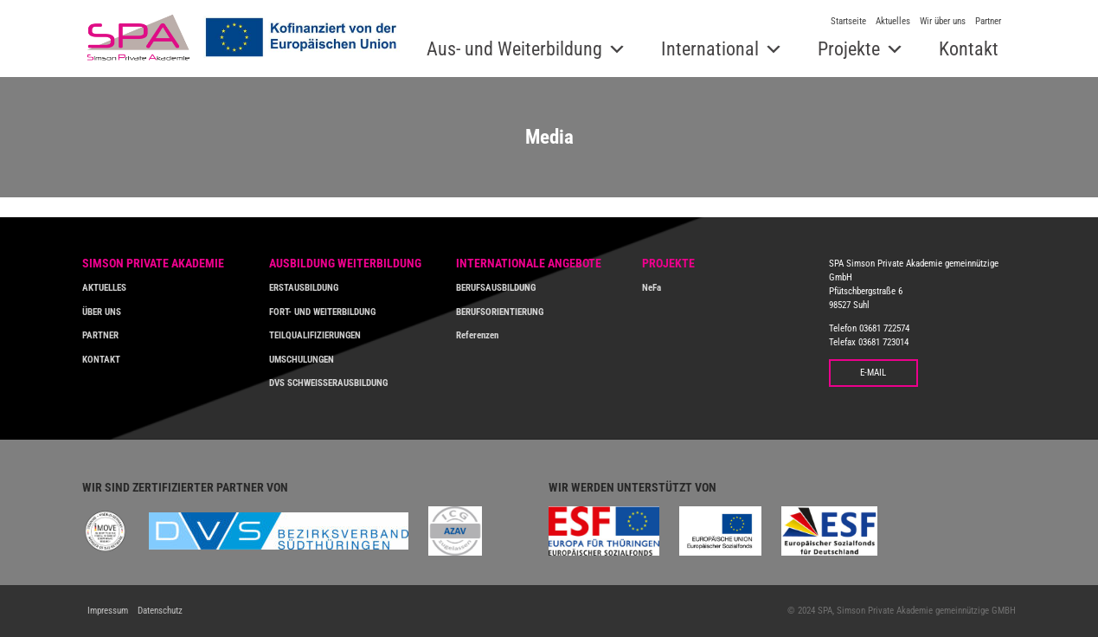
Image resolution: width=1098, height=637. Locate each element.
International (710, 49)
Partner (988, 21)
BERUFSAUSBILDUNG (496, 287)
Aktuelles (893, 21)
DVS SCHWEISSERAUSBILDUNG (328, 382)
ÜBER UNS (101, 312)
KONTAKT (101, 359)
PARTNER (100, 335)
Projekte (849, 49)
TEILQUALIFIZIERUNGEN (315, 335)
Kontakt (968, 49)
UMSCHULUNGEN (301, 359)
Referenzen (477, 335)
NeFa (651, 287)
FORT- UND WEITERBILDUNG (322, 312)
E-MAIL (873, 372)
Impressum (107, 610)
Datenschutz (160, 610)
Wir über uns (943, 21)
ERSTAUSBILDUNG (303, 287)
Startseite (848, 21)
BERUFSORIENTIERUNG (499, 312)
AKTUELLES (104, 287)
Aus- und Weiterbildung (514, 49)
